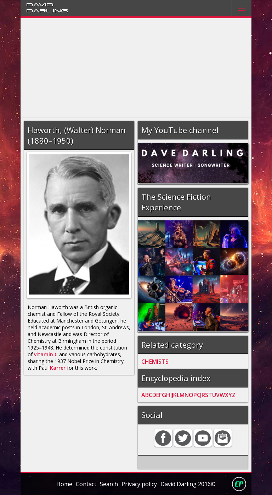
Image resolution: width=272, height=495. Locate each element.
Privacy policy (139, 484)
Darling (47, 10)
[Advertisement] (136, 67)
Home (64, 484)
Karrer (58, 367)
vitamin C (46, 354)
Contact (86, 484)
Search (109, 484)
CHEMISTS (155, 361)
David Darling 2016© (188, 484)
